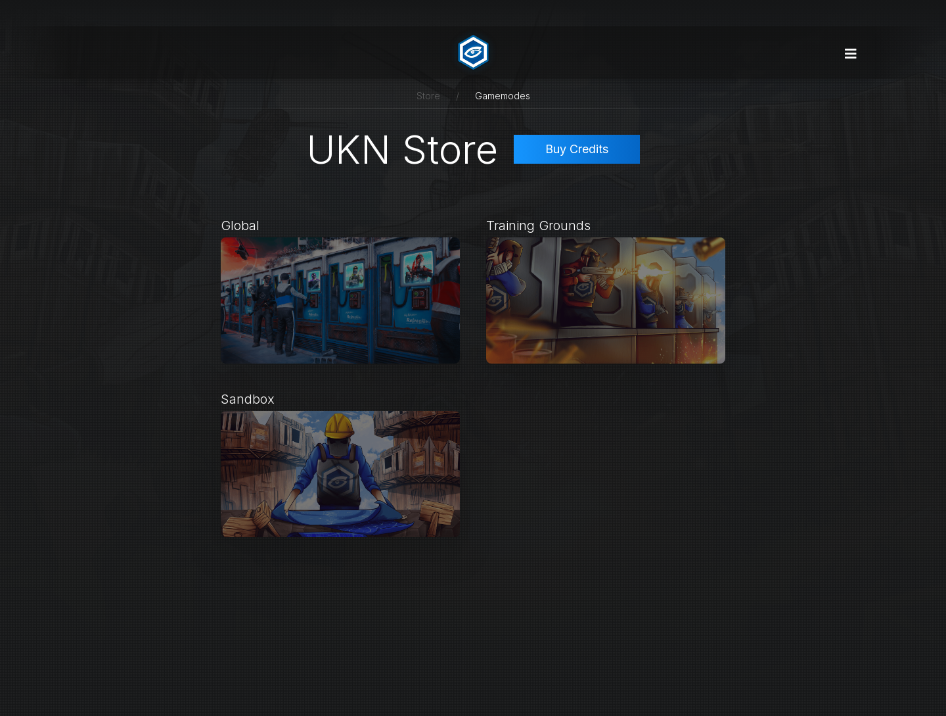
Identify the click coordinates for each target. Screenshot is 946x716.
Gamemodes (502, 95)
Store (428, 95)
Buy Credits (576, 149)
